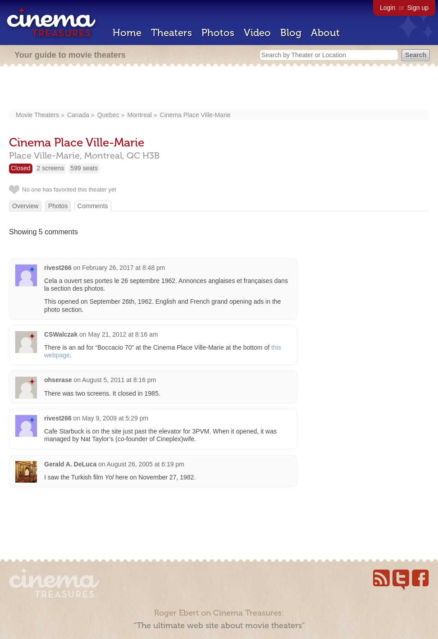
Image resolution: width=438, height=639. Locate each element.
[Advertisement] (219, 89)
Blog (290, 33)
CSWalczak (61, 334)
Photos (217, 33)
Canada (78, 115)
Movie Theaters (37, 115)
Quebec (108, 115)
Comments (93, 206)
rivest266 (58, 267)
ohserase (58, 379)
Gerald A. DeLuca (70, 464)
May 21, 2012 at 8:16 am (123, 334)
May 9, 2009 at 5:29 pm (115, 418)
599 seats (84, 168)
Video (257, 33)
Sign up (418, 7)
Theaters (171, 33)
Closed (21, 168)
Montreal (139, 115)
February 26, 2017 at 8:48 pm (123, 267)
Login (387, 7)
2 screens (50, 168)
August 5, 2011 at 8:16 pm (119, 379)
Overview (25, 206)
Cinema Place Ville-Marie (195, 115)
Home (127, 33)
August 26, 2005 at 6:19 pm (145, 464)
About (325, 33)
